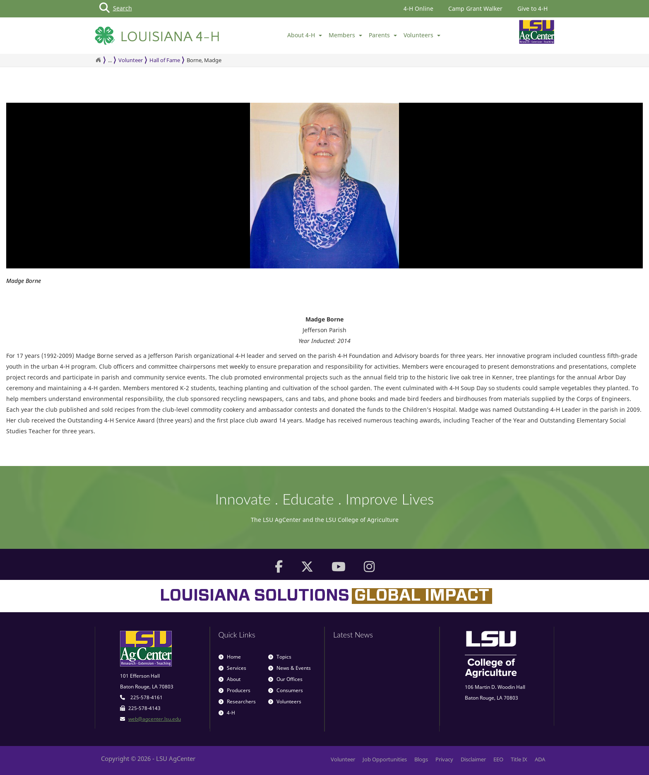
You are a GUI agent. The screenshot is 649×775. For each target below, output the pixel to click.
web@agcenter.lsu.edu (154, 718)
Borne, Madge (204, 60)
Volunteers (422, 35)
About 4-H (304, 35)
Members (345, 35)
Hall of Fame (164, 60)
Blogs (421, 759)
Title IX (519, 759)
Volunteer (130, 60)
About (229, 679)
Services (232, 667)
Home (230, 656)
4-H (227, 712)
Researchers (237, 701)
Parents (383, 35)
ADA (540, 759)
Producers (234, 690)
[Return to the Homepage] (98, 60)
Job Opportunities (385, 759)
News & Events (289, 667)
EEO (498, 759)
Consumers (285, 690)
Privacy (444, 759)
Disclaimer (473, 759)
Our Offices (285, 679)
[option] (324, 196)
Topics (279, 656)
